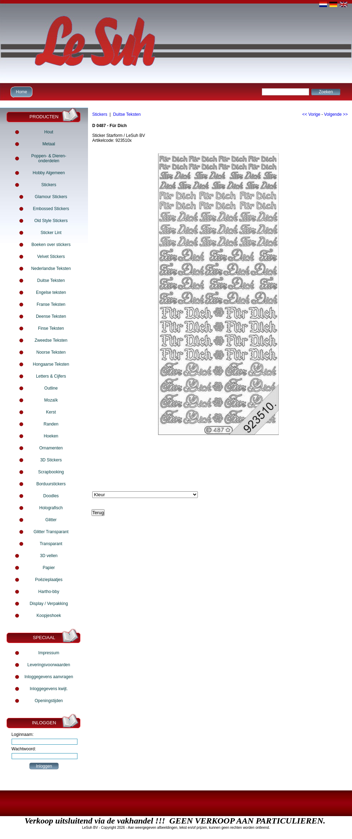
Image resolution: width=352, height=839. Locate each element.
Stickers (48, 184)
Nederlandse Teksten (51, 268)
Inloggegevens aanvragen (48, 676)
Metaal (48, 143)
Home (20, 91)
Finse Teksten (51, 328)
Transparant (51, 543)
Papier (49, 567)
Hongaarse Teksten (51, 364)
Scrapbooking (51, 471)
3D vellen (48, 555)
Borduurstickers (50, 483)
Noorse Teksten (50, 352)
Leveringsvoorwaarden (48, 664)
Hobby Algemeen (49, 172)
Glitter (51, 519)
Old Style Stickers (51, 220)
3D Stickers (51, 460)
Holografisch (51, 507)
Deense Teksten (51, 316)
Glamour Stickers (51, 196)
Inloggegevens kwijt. (49, 688)
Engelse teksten (51, 292)
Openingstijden (48, 700)
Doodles (51, 495)
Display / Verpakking (49, 603)
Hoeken (51, 436)
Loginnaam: (23, 734)
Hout (48, 132)
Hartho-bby (48, 591)
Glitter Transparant (50, 531)
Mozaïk (51, 400)
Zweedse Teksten (50, 340)
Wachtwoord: (24, 748)
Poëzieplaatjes (48, 579)
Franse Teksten (51, 304)
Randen (51, 424)
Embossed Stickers (51, 208)
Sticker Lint (50, 232)
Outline (51, 388)
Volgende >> (336, 114)
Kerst (51, 412)
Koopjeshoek (49, 615)
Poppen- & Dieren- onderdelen (48, 158)
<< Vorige (311, 114)
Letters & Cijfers (51, 376)
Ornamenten (51, 448)
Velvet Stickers (51, 256)
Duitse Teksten (51, 280)
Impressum (48, 652)
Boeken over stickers (50, 244)
